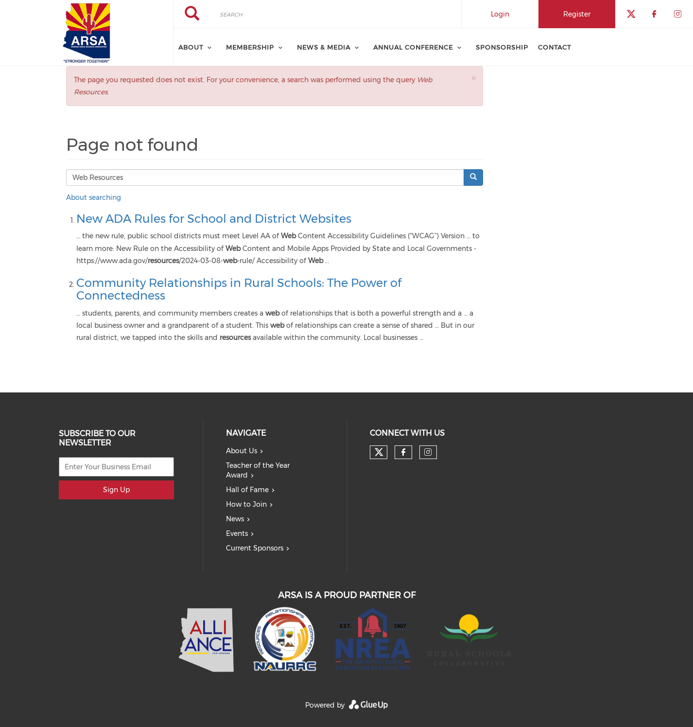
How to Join (246, 504)
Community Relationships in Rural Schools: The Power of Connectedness (238, 289)
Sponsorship (502, 47)
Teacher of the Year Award (258, 470)
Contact (554, 47)
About (190, 47)
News (235, 518)
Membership (250, 47)
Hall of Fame (247, 489)
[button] (473, 78)
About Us (241, 450)
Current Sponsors (254, 548)
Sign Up (116, 489)
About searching (93, 197)
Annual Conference (413, 47)
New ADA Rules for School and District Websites (213, 219)
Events (237, 533)
